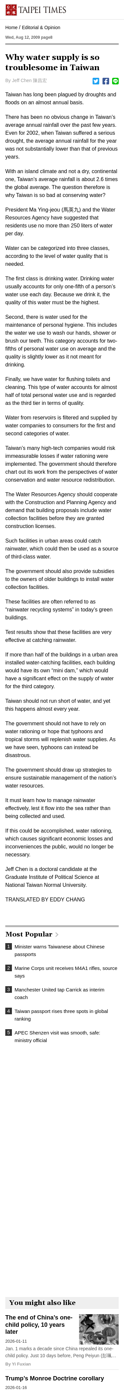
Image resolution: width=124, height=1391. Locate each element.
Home (11, 27)
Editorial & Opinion (41, 27)
